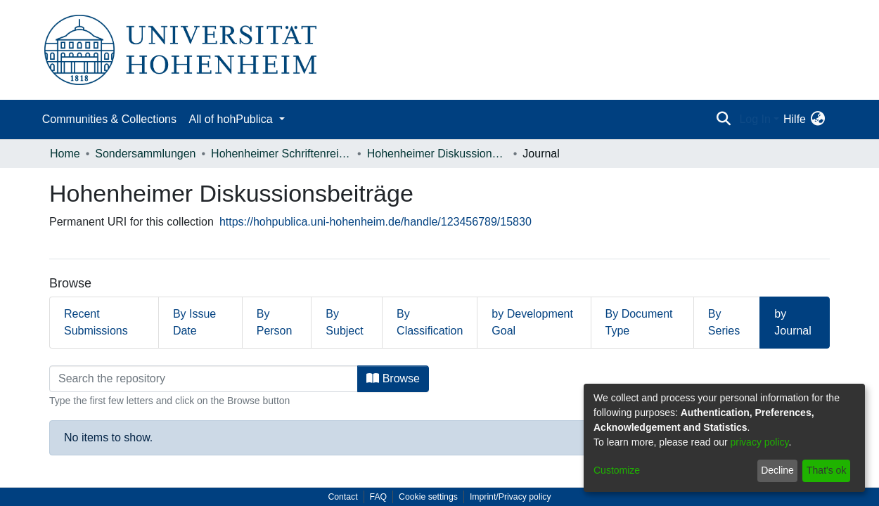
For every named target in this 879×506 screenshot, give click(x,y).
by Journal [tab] (792, 322)
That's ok (826, 470)
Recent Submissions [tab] (96, 322)
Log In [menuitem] (754, 119)
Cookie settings (428, 497)
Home (65, 154)
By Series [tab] (724, 322)
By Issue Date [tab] (194, 322)
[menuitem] (817, 119)
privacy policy (760, 442)
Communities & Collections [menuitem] (109, 119)
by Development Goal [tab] (532, 322)
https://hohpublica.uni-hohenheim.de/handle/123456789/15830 (375, 222)
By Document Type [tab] (639, 322)
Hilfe (794, 119)
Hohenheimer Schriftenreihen (281, 154)
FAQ (378, 497)
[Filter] (203, 378)
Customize (617, 470)
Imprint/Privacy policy (510, 497)
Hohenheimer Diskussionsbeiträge (437, 154)
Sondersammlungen (145, 154)
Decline (777, 470)
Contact (342, 497)
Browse (393, 378)
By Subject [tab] (344, 322)
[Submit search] (723, 119)
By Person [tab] (275, 322)
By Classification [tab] (430, 322)
